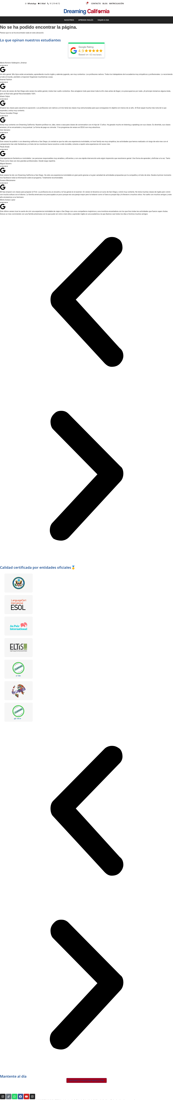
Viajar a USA (103, 20)
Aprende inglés (85, 20)
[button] (86, 302)
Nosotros (69, 20)
